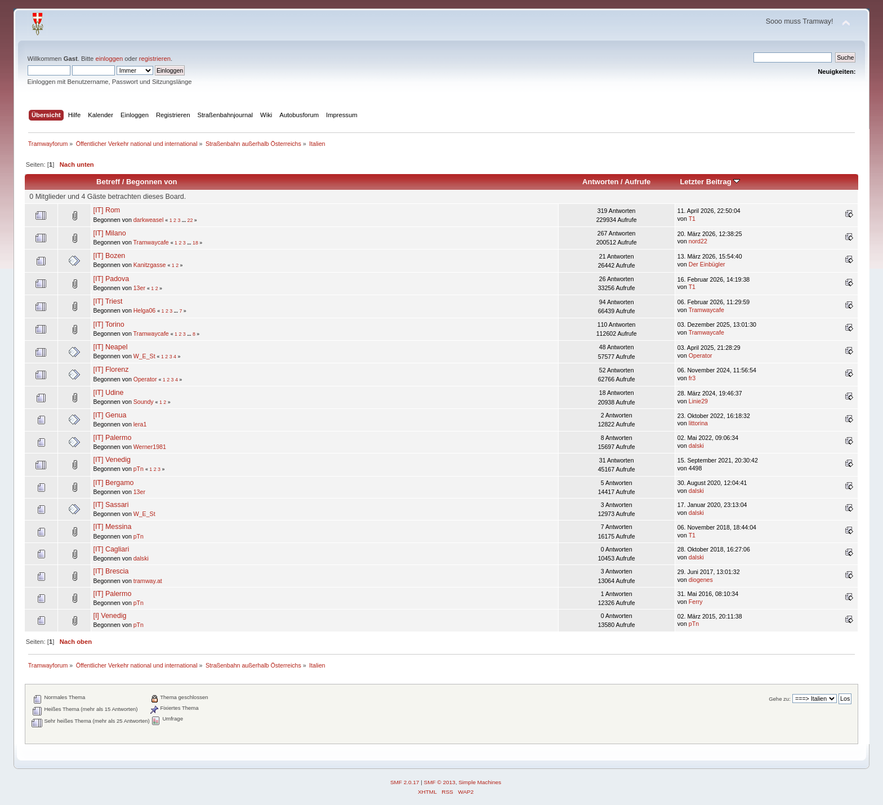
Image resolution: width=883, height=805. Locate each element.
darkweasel (148, 219)
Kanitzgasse (149, 264)
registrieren (155, 58)
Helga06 (144, 310)
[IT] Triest (107, 301)
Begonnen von (151, 181)
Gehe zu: (780, 699)
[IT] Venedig (112, 460)
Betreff (108, 181)
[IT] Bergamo (113, 483)
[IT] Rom (106, 210)
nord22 (698, 241)
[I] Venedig (109, 616)
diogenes (701, 579)
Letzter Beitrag (710, 181)
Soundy (143, 401)
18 (195, 243)
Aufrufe (637, 181)
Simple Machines (479, 782)
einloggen (109, 58)
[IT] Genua (109, 415)
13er (139, 287)
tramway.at (147, 580)
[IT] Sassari (110, 505)
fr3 (692, 378)
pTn (138, 468)
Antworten (600, 181)
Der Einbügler (707, 264)
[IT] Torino (108, 324)
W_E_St (144, 356)
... (185, 220)
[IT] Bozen (109, 256)
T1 (692, 218)
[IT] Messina (112, 527)
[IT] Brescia (110, 571)
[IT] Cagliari (111, 549)
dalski (696, 445)
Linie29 (698, 401)
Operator (700, 355)
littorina (698, 423)
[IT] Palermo (112, 438)
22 (190, 220)
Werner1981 (149, 446)
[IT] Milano (109, 233)
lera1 (140, 424)
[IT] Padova (111, 279)
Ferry (696, 601)
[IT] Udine (108, 393)
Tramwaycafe (151, 242)
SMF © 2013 (440, 782)
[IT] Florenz (110, 369)
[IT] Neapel (110, 347)
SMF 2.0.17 (405, 782)
